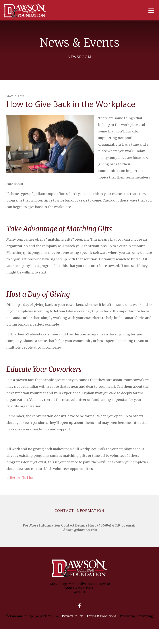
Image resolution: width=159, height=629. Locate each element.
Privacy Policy (72, 616)
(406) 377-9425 (74, 588)
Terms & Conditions (101, 616)
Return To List (21, 478)
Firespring (144, 616)
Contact (79, 592)
